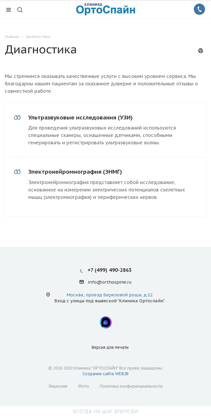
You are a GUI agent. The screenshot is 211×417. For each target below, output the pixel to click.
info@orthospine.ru (110, 282)
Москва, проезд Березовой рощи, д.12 (109, 295)
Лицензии (57, 386)
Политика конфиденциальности (131, 386)
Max (106, 322)
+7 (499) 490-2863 (110, 270)
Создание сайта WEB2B (105, 373)
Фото (83, 386)
